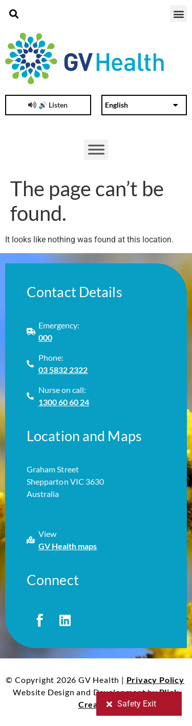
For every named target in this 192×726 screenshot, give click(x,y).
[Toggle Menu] (96, 149)
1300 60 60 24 (64, 402)
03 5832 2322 (63, 370)
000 (45, 337)
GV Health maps (67, 546)
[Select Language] (144, 105)
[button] (13, 13)
